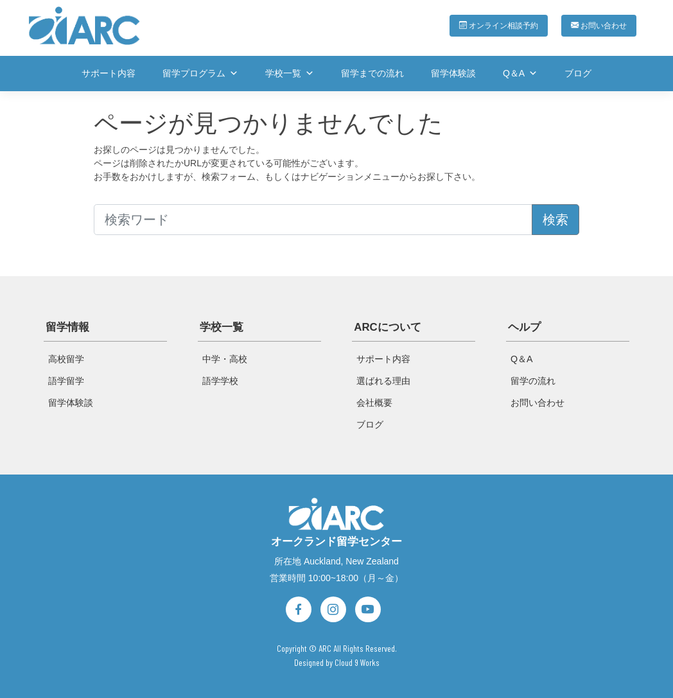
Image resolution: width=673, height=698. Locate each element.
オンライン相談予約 (490, 25)
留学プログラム (200, 73)
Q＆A (520, 73)
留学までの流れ (372, 73)
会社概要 (374, 402)
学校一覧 (289, 73)
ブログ (577, 73)
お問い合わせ (596, 25)
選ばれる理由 (383, 380)
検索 (555, 220)
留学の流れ (533, 380)
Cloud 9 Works (357, 660)
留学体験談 (453, 73)
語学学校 (220, 380)
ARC (325, 646)
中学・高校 (224, 358)
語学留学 (66, 380)
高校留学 (66, 358)
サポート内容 (108, 73)
